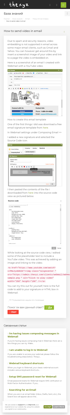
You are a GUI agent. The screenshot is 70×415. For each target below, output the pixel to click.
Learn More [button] (58, 407)
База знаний (17, 19)
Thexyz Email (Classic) (40, 19)
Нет (13, 311)
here (45, 127)
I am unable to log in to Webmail (27, 350)
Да (49, 307)
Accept (47, 407)
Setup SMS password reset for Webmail (32, 376)
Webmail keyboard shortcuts (26, 363)
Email (27, 19)
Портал (7, 19)
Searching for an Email (22, 390)
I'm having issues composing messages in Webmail (33, 335)
